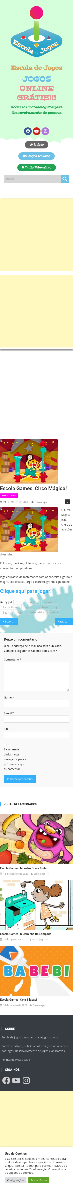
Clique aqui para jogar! (26, 591)
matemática (37, 612)
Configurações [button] (15, 1180)
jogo (56, 607)
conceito (32, 602)
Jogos (6, 612)
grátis (29, 607)
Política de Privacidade (16, 1059)
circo (18, 602)
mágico (20, 612)
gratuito (43, 607)
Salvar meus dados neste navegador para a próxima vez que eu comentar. (15, 759)
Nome (9, 697)
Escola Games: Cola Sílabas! (18, 999)
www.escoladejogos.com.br (41, 1037)
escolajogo (40, 502)
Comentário (12, 659)
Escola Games (9, 495)
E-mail (9, 713)
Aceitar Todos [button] (39, 1180)
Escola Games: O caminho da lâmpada (25, 934)
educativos (50, 602)
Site (6, 729)
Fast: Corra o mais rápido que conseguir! (65, 621)
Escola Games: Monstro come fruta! (23, 868)
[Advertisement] (36, 234)
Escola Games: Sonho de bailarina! (11, 621)
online (54, 612)
